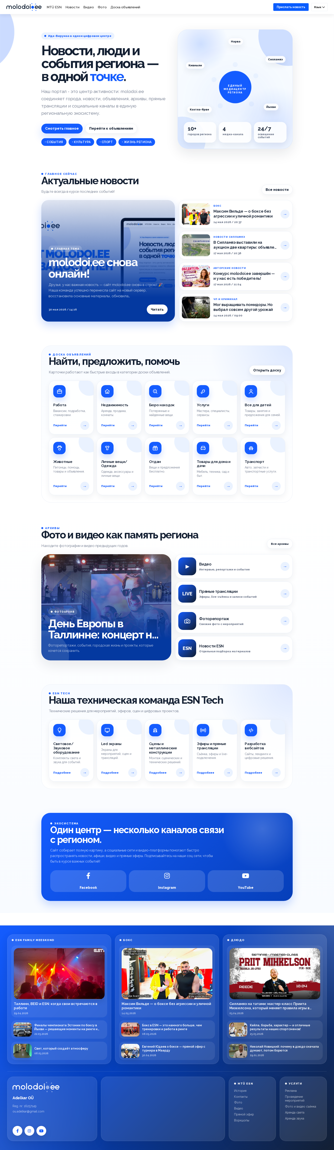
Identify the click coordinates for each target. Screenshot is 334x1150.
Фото (102, 7)
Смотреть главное (62, 128)
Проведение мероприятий (294, 1098)
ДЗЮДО (238, 940)
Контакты (241, 1096)
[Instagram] (167, 881)
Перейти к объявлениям (111, 128)
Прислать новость (291, 7)
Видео (88, 7)
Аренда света (294, 1112)
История (240, 1090)
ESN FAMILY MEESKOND (35, 940)
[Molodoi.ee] (52, 1087)
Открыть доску (267, 370)
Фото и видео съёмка (300, 1106)
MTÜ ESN (54, 7)
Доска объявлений (125, 7)
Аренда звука (294, 1118)
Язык (319, 7)
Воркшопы (241, 1120)
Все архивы (280, 543)
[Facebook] (88, 881)
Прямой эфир (244, 1114)
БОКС (127, 940)
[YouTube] (246, 881)
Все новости (277, 190)
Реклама (291, 1090)
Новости (72, 7)
